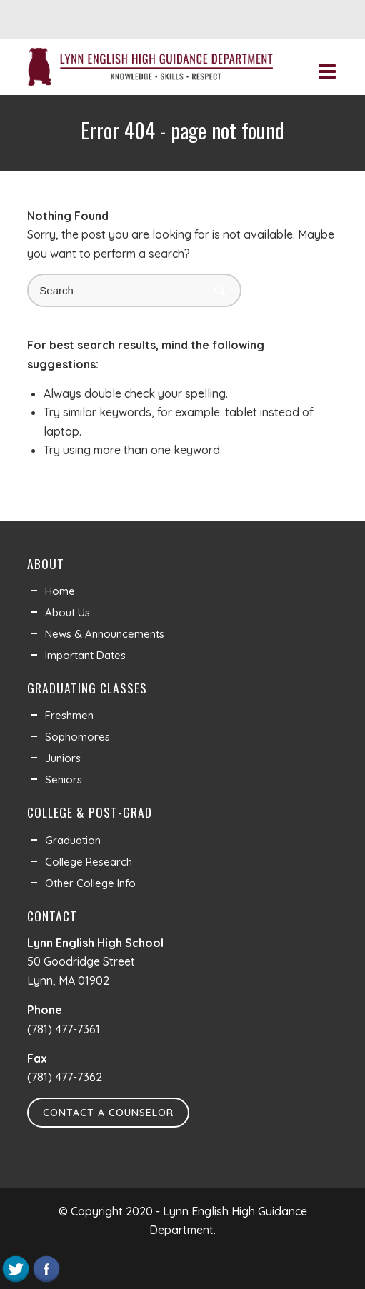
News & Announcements (104, 634)
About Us (67, 612)
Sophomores (77, 736)
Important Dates (85, 655)
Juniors (63, 758)
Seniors (63, 779)
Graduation (73, 840)
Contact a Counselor (108, 1112)
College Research (88, 861)
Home (60, 591)
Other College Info (90, 883)
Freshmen (69, 715)
